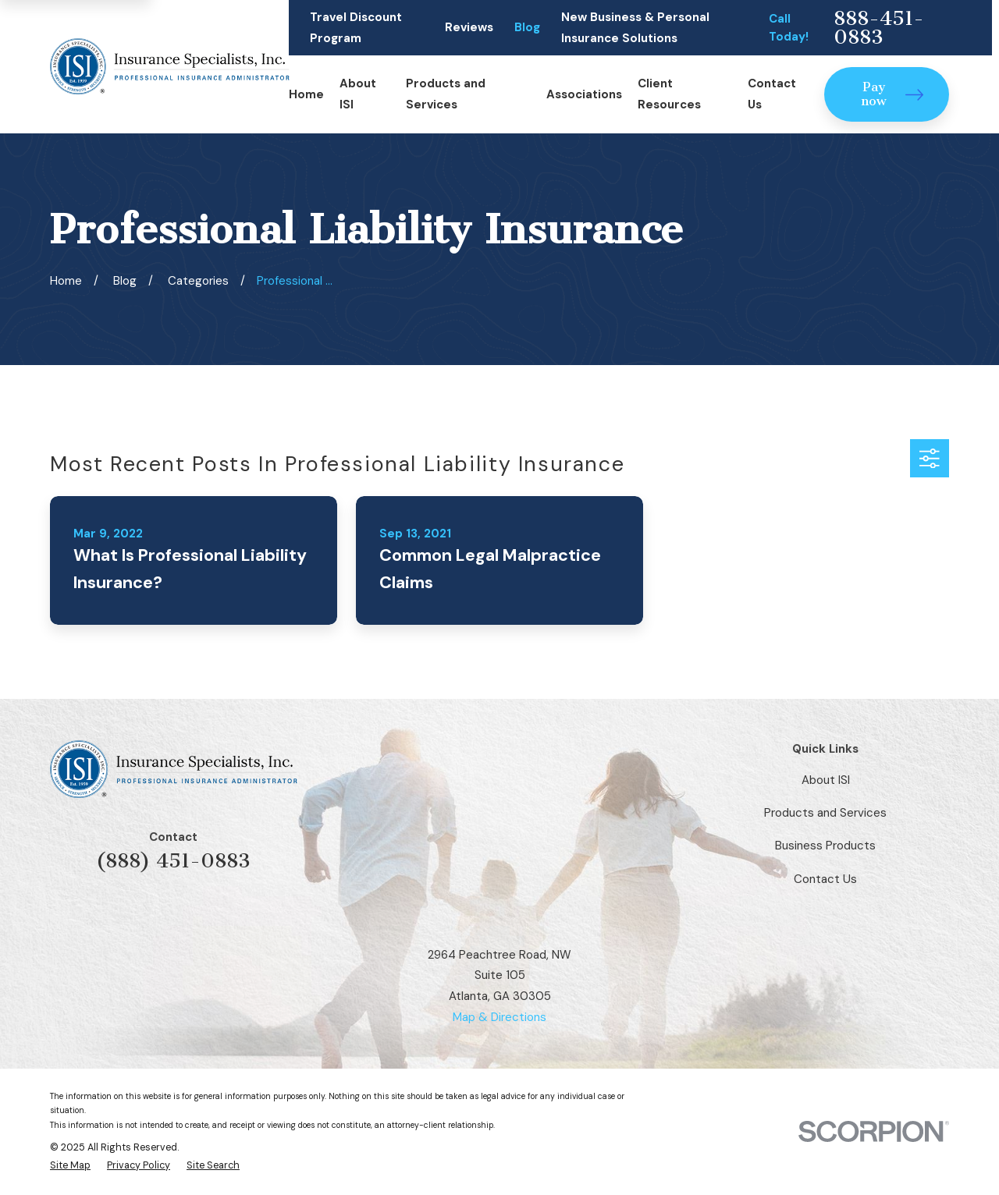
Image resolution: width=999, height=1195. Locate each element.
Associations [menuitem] (584, 94)
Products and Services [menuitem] (445, 94)
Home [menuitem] (306, 94)
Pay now (892, 94)
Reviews (469, 27)
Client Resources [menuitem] (669, 94)
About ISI (826, 780)
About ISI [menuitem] (358, 94)
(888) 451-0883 (173, 860)
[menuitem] (70, 1165)
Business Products (825, 845)
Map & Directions (499, 1017)
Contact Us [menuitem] (772, 94)
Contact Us (825, 879)
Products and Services (825, 813)
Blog (527, 27)
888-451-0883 (879, 27)
